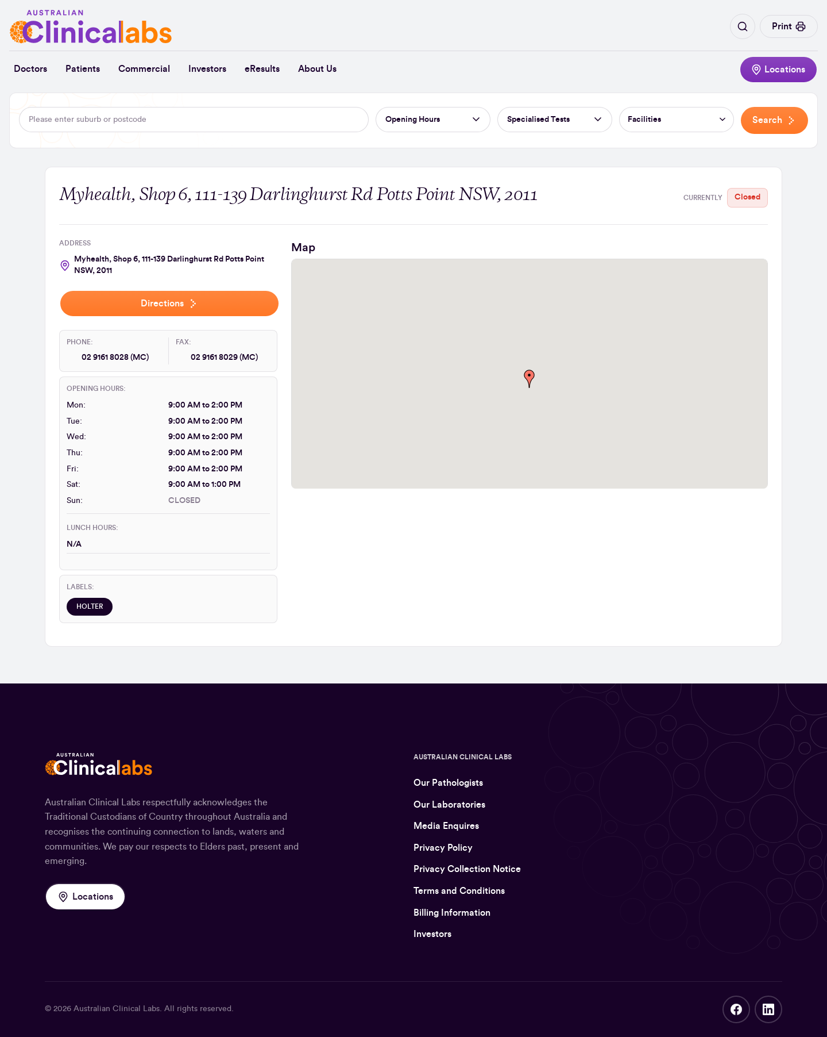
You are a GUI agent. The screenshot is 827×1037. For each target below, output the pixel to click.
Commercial (144, 69)
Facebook (736, 1009)
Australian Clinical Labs (117, 1009)
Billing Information (451, 912)
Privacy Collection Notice (467, 869)
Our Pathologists (448, 783)
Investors (207, 69)
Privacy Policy (443, 847)
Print (789, 26)
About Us (317, 69)
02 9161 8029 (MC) (224, 358)
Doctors (30, 69)
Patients (82, 69)
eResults (262, 69)
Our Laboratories (449, 804)
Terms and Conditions (459, 891)
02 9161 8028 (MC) (115, 358)
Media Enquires (446, 826)
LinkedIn (768, 1009)
